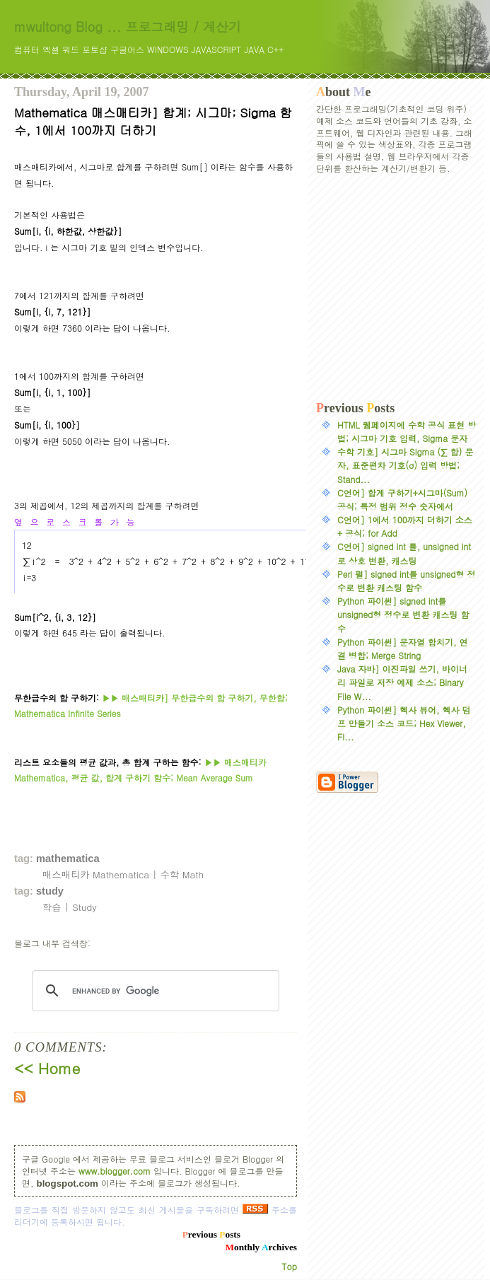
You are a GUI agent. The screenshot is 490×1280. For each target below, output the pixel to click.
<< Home (47, 1067)
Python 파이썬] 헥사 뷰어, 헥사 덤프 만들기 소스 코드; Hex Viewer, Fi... (404, 723)
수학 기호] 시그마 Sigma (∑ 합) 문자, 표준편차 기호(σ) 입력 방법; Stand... (405, 465)
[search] (153, 990)
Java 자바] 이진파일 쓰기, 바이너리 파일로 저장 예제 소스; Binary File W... (402, 682)
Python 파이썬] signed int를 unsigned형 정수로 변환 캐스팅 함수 (403, 614)
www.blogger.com (114, 1171)
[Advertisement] (396, 288)
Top (289, 1266)
